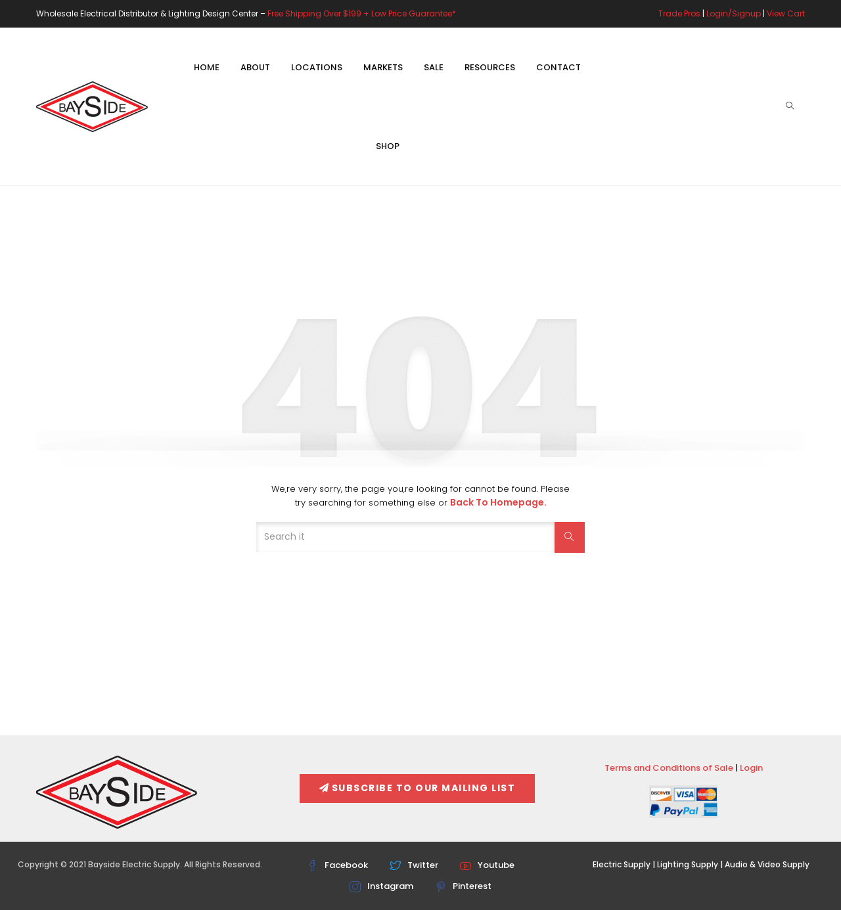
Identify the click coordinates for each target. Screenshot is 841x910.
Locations (316, 67)
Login (751, 768)
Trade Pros (679, 13)
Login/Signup (733, 13)
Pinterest (463, 886)
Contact (558, 67)
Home (206, 67)
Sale (433, 67)
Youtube (487, 865)
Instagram (381, 886)
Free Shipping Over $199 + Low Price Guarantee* (361, 13)
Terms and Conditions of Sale (668, 768)
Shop (387, 146)
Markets (383, 67)
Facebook (337, 865)
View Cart (786, 13)
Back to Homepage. (498, 502)
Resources (490, 67)
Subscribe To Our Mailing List (417, 787)
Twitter (414, 865)
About (255, 67)
